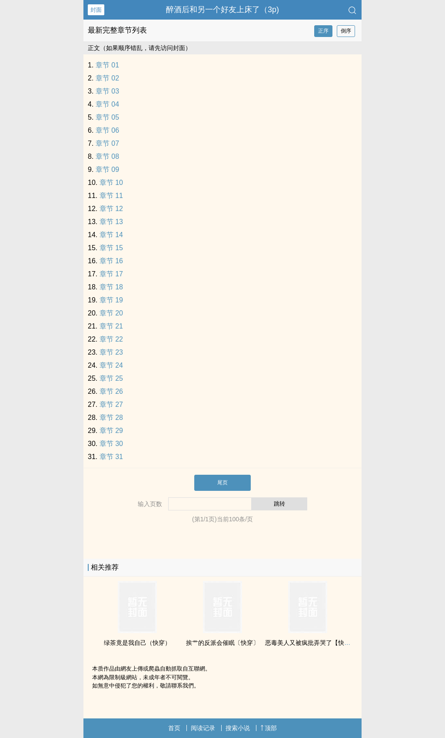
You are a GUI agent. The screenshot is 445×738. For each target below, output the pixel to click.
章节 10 (111, 182)
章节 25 (111, 378)
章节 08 (107, 156)
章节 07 (107, 143)
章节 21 (111, 326)
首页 (174, 728)
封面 (96, 10)
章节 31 (111, 456)
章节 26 (111, 391)
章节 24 (111, 365)
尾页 (222, 483)
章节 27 (111, 404)
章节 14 (111, 234)
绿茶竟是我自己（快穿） (137, 642)
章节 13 (111, 221)
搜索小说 (238, 728)
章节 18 (111, 287)
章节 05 (107, 117)
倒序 (346, 31)
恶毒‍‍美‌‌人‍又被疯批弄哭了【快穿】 (310, 642)
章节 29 (111, 430)
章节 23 (111, 352)
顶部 (268, 728)
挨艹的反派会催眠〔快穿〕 (222, 642)
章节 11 (111, 195)
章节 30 (111, 443)
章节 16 (111, 261)
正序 (323, 31)
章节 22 (111, 339)
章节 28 (111, 417)
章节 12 (111, 208)
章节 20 (111, 313)
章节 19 (111, 300)
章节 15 (111, 248)
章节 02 (107, 78)
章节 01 (107, 65)
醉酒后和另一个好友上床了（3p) (222, 9)
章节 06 (107, 130)
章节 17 (111, 274)
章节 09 (107, 169)
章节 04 (107, 104)
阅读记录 (203, 728)
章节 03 (107, 91)
